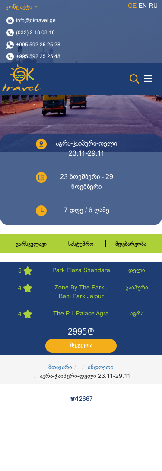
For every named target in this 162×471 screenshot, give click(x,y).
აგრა (136, 314)
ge (132, 6)
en (143, 6)
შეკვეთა (81, 345)
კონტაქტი (22, 6)
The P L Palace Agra (81, 314)
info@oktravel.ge (36, 20)
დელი (136, 270)
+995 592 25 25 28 (38, 44)
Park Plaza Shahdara (81, 270)
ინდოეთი (101, 367)
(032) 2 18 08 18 (35, 32)
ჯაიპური (137, 288)
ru (153, 6)
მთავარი (60, 367)
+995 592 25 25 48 (38, 56)
